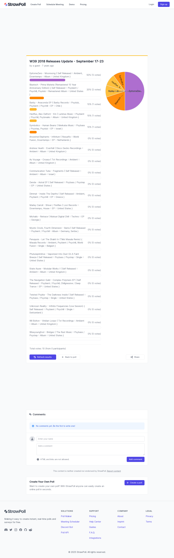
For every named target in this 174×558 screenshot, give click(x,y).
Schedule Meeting (55, 4)
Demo (72, 4)
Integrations (95, 538)
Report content (114, 471)
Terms (149, 521)
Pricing (83, 4)
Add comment (135, 459)
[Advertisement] (87, 32)
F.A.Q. (92, 532)
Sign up (163, 4)
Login (151, 4)
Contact (121, 527)
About (120, 516)
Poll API (65, 532)
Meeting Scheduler (70, 521)
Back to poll (68, 357)
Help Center (95, 521)
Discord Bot (67, 527)
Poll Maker (66, 516)
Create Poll (35, 4)
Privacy (149, 516)
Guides (92, 527)
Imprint (120, 521)
